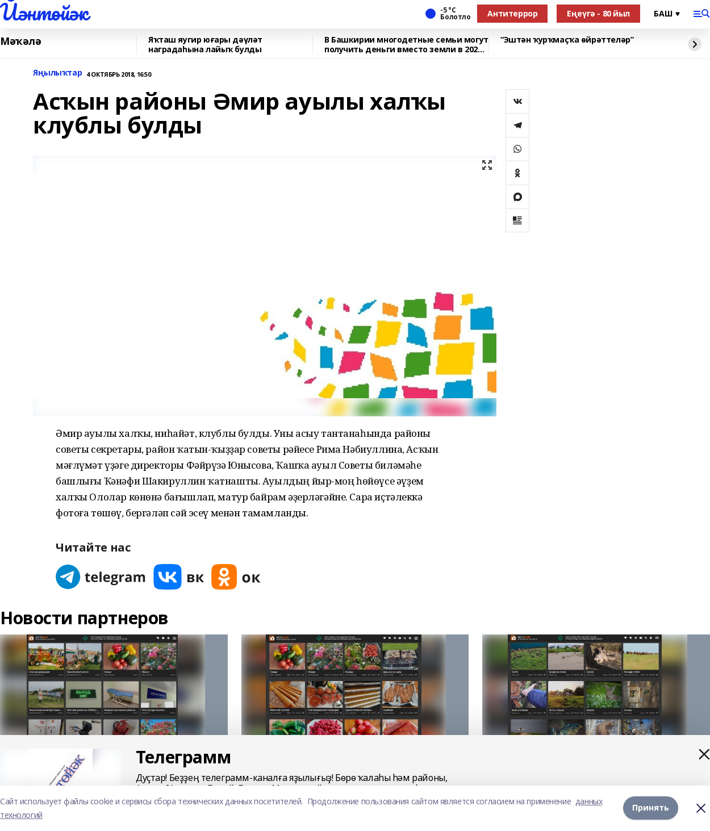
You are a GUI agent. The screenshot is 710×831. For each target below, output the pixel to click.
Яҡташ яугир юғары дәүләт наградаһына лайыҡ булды (205, 44)
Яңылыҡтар (57, 73)
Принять (650, 808)
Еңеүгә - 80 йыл (598, 13)
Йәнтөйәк (44, 12)
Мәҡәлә (20, 41)
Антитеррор (512, 13)
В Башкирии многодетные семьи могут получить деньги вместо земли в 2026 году (406, 44)
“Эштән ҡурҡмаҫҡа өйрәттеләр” (566, 40)
